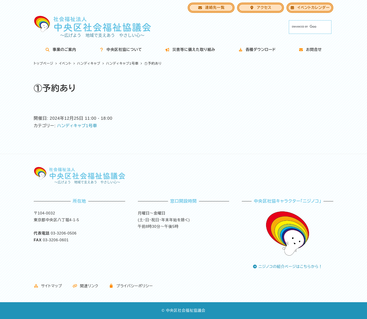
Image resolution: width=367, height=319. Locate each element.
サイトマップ (48, 286)
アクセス (261, 8)
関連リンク (85, 286)
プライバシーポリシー (131, 286)
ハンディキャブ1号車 (77, 125)
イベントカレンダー (310, 8)
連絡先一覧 (211, 8)
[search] (304, 27)
